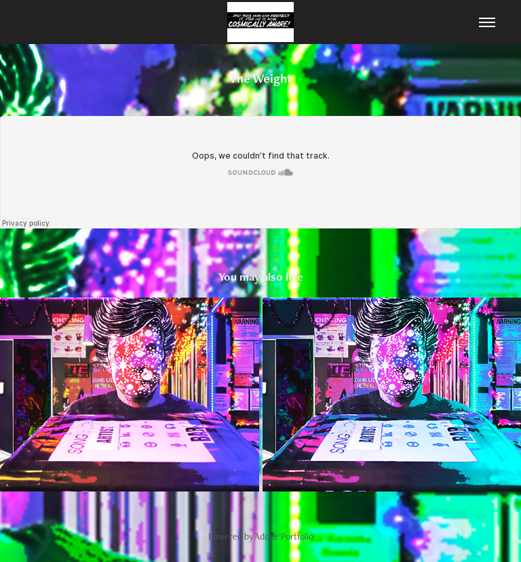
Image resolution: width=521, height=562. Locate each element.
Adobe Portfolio (283, 536)
